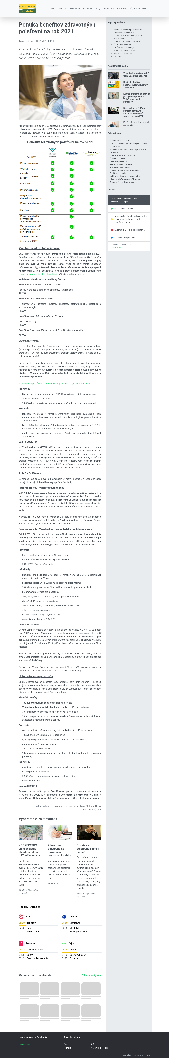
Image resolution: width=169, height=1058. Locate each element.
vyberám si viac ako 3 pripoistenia (130, 230)
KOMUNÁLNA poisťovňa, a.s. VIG (128, 42)
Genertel (117, 56)
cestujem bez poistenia (125, 237)
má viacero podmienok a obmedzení (39, 274)
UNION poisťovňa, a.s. (123, 39)
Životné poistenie (117, 158)
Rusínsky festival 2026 (119, 140)
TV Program (30, 907)
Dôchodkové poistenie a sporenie (124, 170)
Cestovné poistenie (118, 161)
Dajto (71, 943)
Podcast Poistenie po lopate (122, 182)
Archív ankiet (116, 247)
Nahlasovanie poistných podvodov (125, 176)
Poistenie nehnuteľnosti (120, 167)
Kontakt (67, 1048)
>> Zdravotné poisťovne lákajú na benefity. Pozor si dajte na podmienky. (54, 383)
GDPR (93, 1044)
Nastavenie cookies (99, 1048)
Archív (66, 1044)
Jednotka (30, 943)
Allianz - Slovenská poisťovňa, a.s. (128, 30)
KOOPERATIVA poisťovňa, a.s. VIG (128, 36)
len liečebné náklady (124, 208)
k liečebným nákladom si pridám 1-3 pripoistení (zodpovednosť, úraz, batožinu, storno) (131, 219)
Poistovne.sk (24, 1045)
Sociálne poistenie (118, 173)
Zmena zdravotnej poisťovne (122, 155)
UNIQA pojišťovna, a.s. (123, 53)
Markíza (73, 916)
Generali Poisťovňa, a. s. (124, 33)
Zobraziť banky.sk (92, 975)
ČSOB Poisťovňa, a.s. (123, 45)
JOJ (28, 916)
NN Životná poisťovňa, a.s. (125, 47)
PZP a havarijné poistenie (121, 164)
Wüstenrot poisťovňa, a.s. (125, 50)
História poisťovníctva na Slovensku (125, 179)
